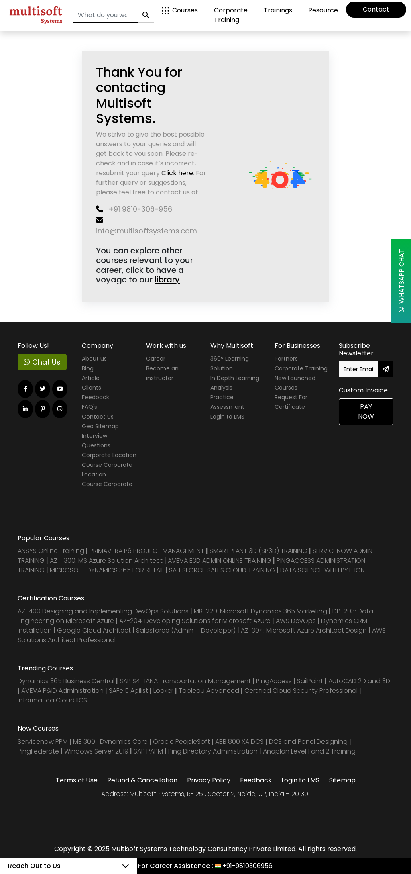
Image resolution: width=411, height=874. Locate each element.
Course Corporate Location (107, 469)
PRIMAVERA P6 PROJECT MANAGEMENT (147, 550)
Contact (376, 9)
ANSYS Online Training (51, 550)
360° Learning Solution (229, 363)
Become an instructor (162, 373)
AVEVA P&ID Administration (62, 690)
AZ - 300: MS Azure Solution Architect (106, 560)
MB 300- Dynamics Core (110, 741)
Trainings (278, 10)
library (167, 279)
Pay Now (366, 411)
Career (155, 359)
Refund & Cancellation (142, 780)
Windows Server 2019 (96, 751)
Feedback (95, 397)
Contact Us (98, 416)
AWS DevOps (296, 620)
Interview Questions (96, 440)
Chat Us (42, 362)
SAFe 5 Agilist (128, 690)
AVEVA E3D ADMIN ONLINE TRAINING (219, 560)
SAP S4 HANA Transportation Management (186, 681)
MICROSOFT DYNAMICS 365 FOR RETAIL (107, 570)
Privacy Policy (208, 780)
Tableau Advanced (210, 690)
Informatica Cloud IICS (52, 700)
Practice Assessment (227, 402)
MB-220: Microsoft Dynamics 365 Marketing (261, 611)
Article (91, 378)
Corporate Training (231, 15)
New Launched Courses (295, 383)
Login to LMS (227, 416)
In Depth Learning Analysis (234, 383)
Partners (286, 359)
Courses (180, 10)
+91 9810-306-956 (134, 209)
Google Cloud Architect (94, 630)
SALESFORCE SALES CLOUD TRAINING (223, 570)
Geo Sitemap (100, 426)
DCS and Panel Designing (309, 741)
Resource (323, 10)
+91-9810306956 (247, 865)
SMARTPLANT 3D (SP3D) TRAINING (258, 550)
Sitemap (342, 780)
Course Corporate (107, 484)
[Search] (105, 15)
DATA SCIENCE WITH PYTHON (322, 570)
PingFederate (39, 751)
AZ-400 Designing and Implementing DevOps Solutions (103, 611)
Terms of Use (77, 780)
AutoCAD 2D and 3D (359, 681)
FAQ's (89, 407)
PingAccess (274, 681)
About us (94, 359)
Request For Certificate (291, 402)
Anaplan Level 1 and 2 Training (309, 751)
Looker (163, 690)
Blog (88, 368)
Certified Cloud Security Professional (301, 690)
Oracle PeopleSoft (181, 741)
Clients (91, 388)
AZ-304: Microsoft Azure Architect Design (304, 630)
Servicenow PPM (43, 741)
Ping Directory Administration (213, 751)
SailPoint (311, 681)
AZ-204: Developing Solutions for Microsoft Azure (195, 620)
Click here (177, 173)
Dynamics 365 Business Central (66, 681)
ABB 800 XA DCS (240, 741)
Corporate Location (109, 455)
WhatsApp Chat (401, 280)
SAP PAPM (149, 751)
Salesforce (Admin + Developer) (186, 630)
